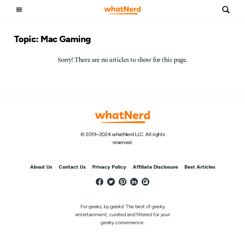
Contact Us (72, 167)
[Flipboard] (145, 182)
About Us (41, 167)
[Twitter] (111, 182)
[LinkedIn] (134, 182)
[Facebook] (99, 182)
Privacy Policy (109, 167)
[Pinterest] (122, 182)
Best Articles (199, 167)
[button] (19, 9)
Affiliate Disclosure (155, 167)
